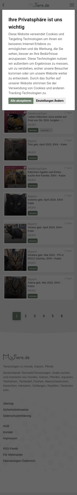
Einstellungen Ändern (49, 100)
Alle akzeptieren (20, 100)
